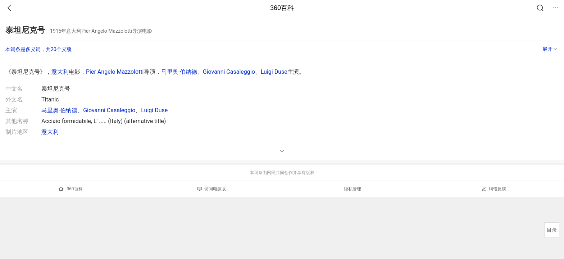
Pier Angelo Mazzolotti (115, 71)
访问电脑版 (211, 188)
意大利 (60, 71)
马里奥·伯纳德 (179, 71)
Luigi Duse (274, 71)
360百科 (282, 8)
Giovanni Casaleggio (229, 71)
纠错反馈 (493, 188)
